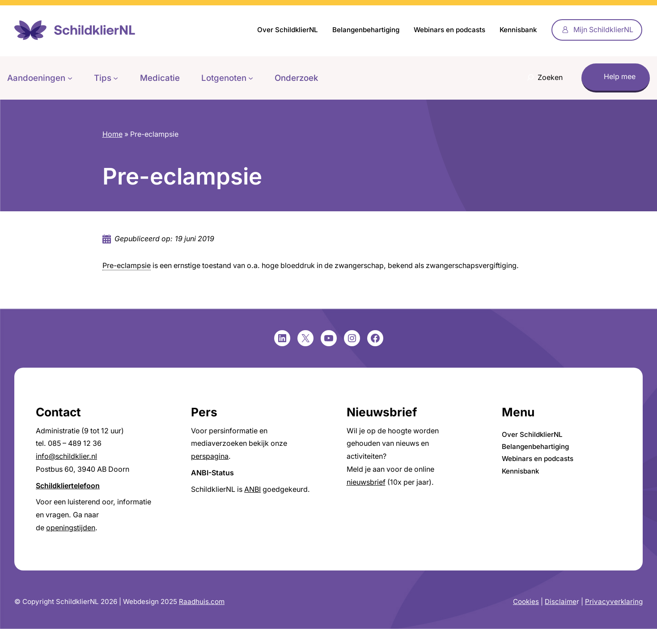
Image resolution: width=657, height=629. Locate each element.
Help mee (620, 76)
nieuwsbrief (366, 482)
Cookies (526, 601)
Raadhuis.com (202, 601)
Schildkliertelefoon (68, 486)
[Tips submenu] (115, 77)
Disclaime (560, 601)
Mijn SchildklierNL (603, 29)
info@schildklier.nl (66, 456)
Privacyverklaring (614, 601)
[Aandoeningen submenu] (70, 77)
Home (112, 134)
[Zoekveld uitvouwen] (542, 77)
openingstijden (70, 528)
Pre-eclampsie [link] (126, 265)
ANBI (252, 489)
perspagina (210, 456)
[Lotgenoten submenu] (250, 77)
